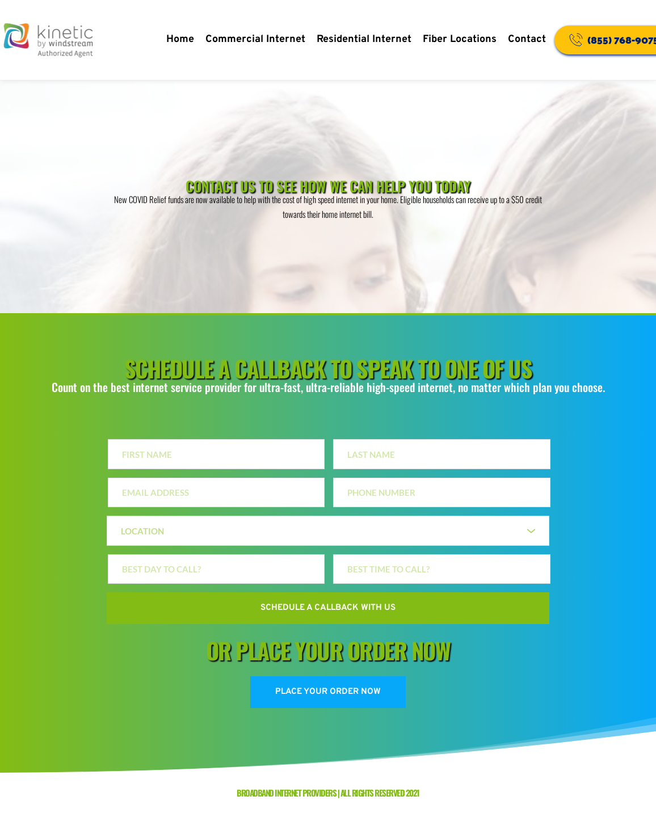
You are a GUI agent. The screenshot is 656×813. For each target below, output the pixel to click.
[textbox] (324, 531)
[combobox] (327, 530)
